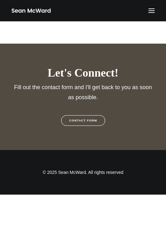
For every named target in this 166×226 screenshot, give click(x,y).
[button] (151, 10)
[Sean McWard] (31, 10)
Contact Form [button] (83, 120)
